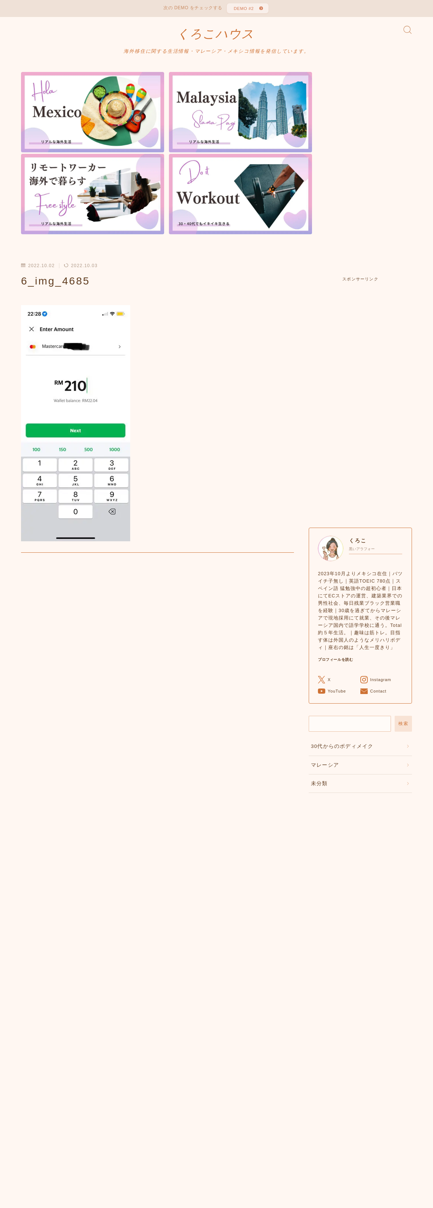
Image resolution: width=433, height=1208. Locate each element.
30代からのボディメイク (342, 640)
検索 (403, 617)
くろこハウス (215, 37)
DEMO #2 (243, 9)
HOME (29, 1174)
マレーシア (325, 659)
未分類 (319, 677)
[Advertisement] (360, 298)
